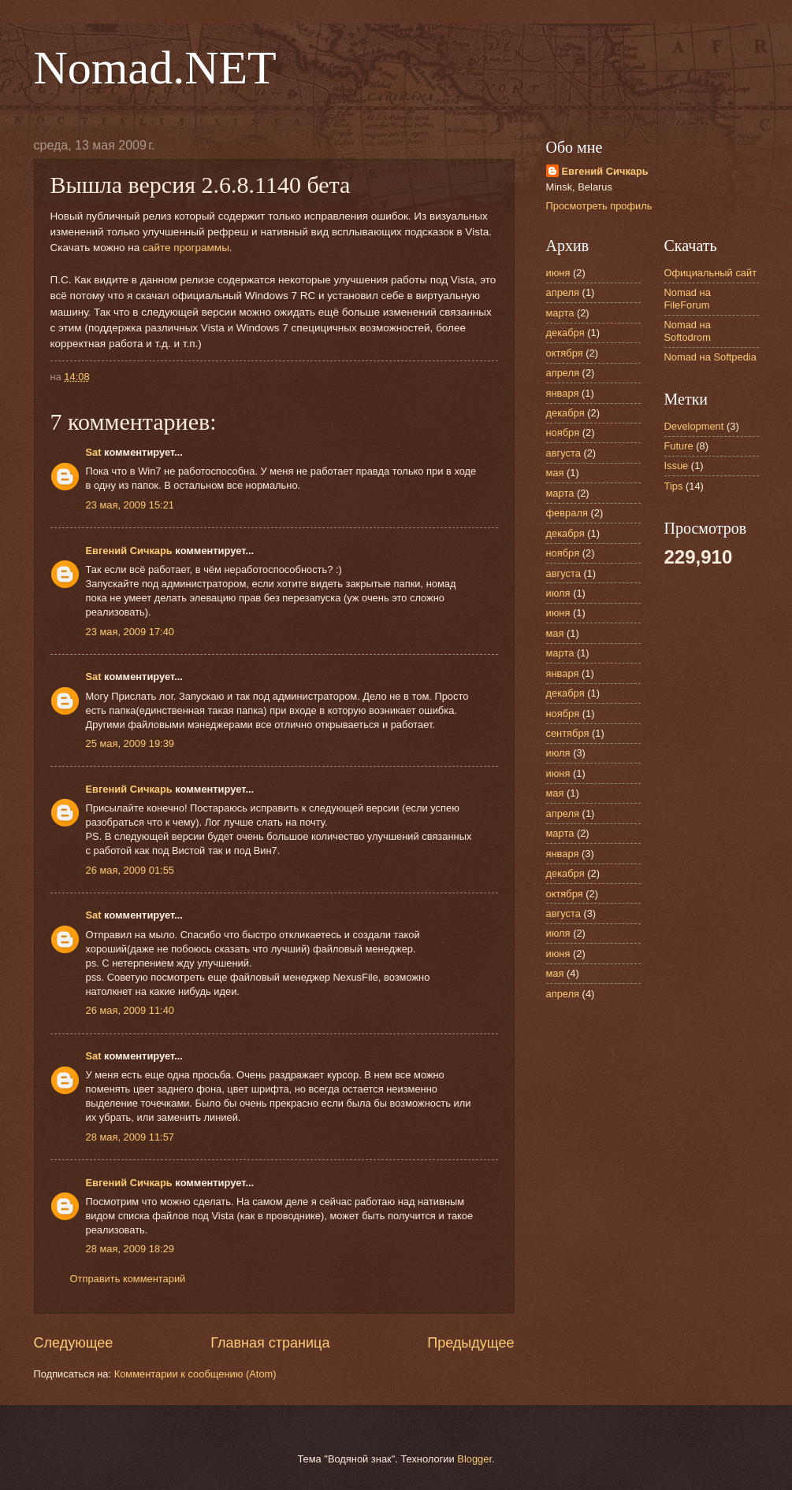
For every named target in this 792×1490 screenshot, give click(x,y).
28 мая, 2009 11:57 (130, 1137)
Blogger (474, 1459)
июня (558, 273)
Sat (94, 452)
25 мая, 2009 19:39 (130, 743)
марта (560, 313)
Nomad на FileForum (687, 298)
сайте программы (186, 247)
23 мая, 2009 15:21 (130, 505)
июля (558, 593)
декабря (565, 332)
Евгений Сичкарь (129, 550)
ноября (563, 432)
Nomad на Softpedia (710, 357)
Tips (673, 486)
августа (563, 453)
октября (564, 353)
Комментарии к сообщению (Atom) (195, 1374)
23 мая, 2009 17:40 (130, 632)
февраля (567, 513)
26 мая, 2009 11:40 (130, 1010)
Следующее (73, 1343)
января (562, 393)
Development (694, 426)
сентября (567, 733)
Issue (676, 465)
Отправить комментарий (128, 1279)
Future (678, 446)
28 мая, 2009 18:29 (130, 1249)
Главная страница (269, 1343)
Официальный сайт (710, 273)
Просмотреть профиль (599, 206)
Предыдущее (470, 1343)
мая (555, 473)
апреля (563, 292)
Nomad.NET (155, 68)
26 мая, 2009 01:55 (130, 870)
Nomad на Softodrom (687, 330)
